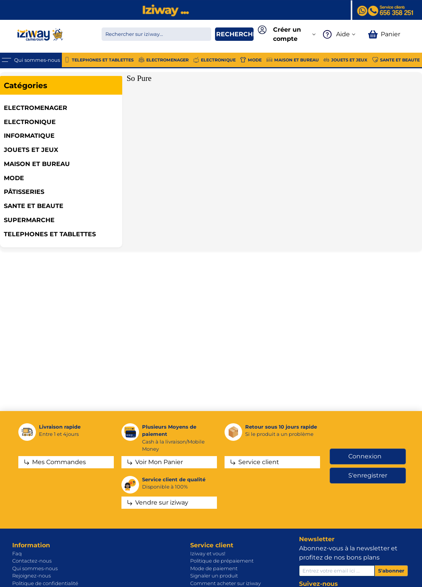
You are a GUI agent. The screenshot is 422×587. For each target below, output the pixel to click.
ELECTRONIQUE (30, 122)
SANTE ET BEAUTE (33, 206)
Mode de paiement (214, 568)
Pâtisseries (24, 191)
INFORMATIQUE (29, 135)
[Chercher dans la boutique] (156, 34)
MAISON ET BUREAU (37, 164)
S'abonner (391, 571)
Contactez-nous (32, 561)
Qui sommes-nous (35, 568)
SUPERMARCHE (29, 220)
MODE (14, 178)
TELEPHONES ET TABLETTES (50, 234)
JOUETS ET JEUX (31, 149)
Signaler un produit (214, 575)
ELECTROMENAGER (35, 107)
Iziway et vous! (207, 553)
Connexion (365, 456)
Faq (17, 553)
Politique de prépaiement (222, 561)
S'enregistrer (367, 475)
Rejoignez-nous (31, 575)
